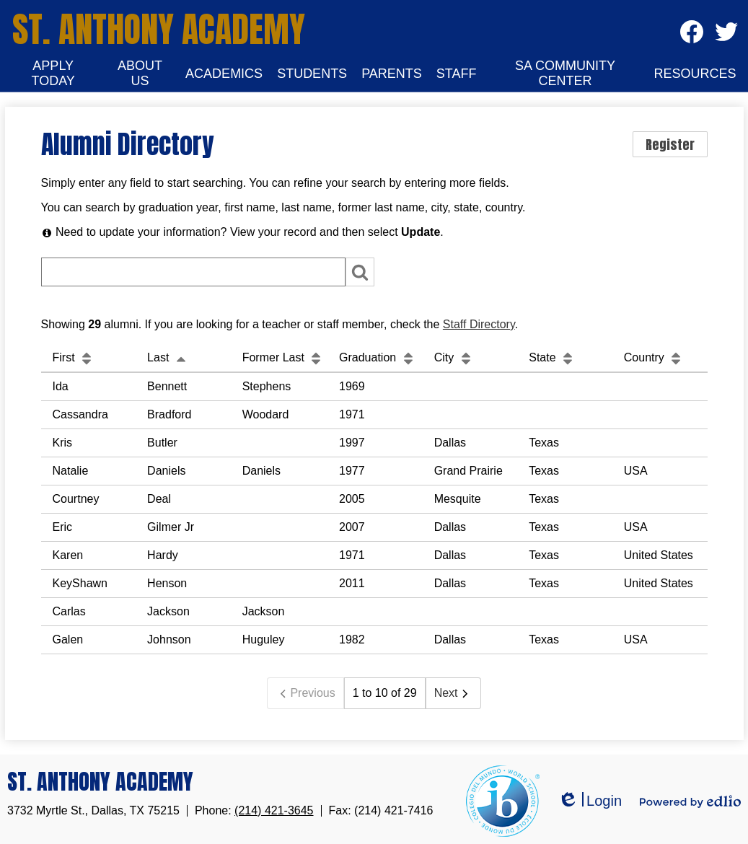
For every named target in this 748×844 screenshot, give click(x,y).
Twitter (726, 36)
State (552, 357)
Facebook (691, 36)
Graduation (378, 357)
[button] (53, 74)
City (454, 357)
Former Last (283, 357)
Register (670, 144)
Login (590, 801)
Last (168, 357)
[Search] (193, 272)
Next (453, 693)
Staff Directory (479, 324)
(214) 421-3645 (273, 810)
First (74, 357)
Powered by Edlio (690, 801)
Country (654, 357)
